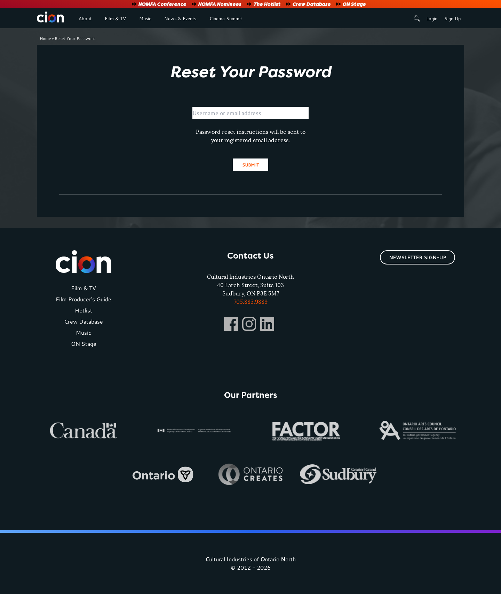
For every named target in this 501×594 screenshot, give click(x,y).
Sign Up (452, 18)
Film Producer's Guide (83, 299)
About (85, 18)
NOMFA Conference (162, 4)
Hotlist (83, 310)
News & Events (180, 18)
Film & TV (115, 18)
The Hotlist (266, 4)
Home (45, 38)
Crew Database (311, 4)
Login (431, 18)
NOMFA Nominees (219, 4)
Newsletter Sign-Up (417, 257)
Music (145, 18)
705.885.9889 (251, 301)
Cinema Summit (225, 18)
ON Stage (354, 4)
